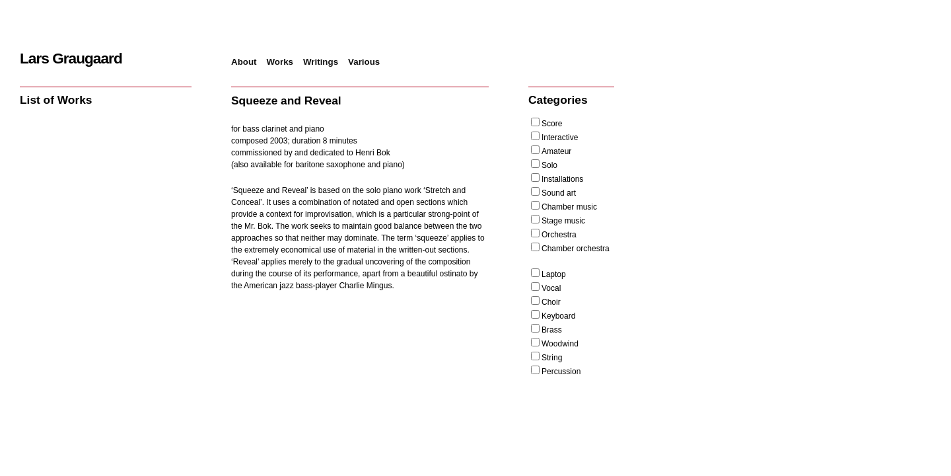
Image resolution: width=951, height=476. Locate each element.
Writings (320, 62)
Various (364, 62)
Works (280, 62)
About (244, 62)
